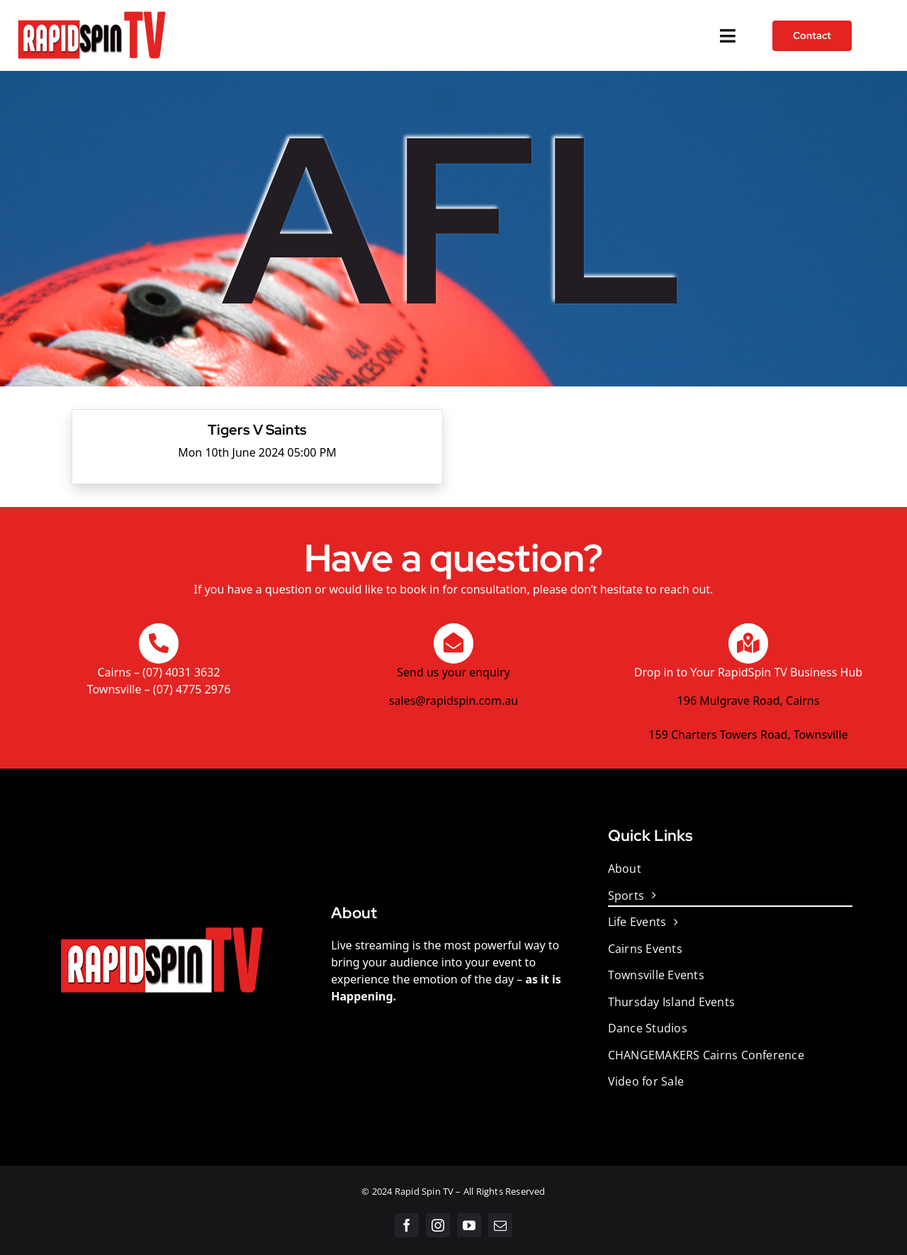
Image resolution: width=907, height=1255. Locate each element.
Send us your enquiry (453, 672)
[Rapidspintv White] (91, 13)
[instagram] (438, 1225)
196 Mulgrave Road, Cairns (748, 700)
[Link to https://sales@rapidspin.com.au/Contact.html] (453, 643)
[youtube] (469, 1225)
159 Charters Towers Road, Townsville (747, 734)
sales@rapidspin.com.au (453, 700)
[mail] (500, 1225)
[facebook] (407, 1225)
